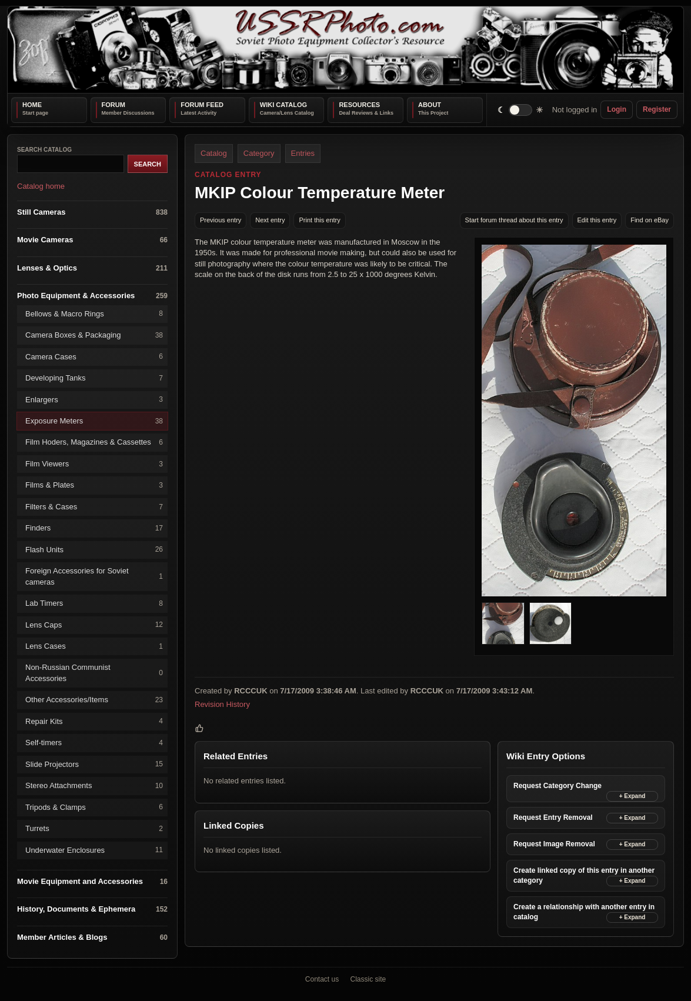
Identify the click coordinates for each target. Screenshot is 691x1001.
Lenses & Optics (92, 268)
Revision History (222, 704)
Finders (94, 528)
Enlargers (94, 400)
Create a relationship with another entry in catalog (584, 912)
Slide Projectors (94, 764)
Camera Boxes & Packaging (94, 336)
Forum (113, 104)
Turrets (94, 829)
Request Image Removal (554, 844)
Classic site (368, 979)
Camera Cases (94, 357)
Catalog (214, 153)
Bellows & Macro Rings (94, 314)
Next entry (270, 219)
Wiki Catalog (283, 104)
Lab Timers (94, 604)
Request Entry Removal (553, 817)
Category (259, 153)
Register (657, 109)
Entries (303, 153)
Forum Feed (202, 104)
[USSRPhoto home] (345, 49)
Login (616, 109)
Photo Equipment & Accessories (92, 296)
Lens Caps (94, 625)
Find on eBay (649, 219)
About (429, 104)
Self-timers (94, 743)
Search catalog (44, 149)
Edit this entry (597, 219)
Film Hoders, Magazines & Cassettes (94, 443)
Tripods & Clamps (94, 807)
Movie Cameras (92, 240)
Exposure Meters (94, 421)
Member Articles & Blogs (92, 937)
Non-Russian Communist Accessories (94, 672)
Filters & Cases (94, 507)
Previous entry (220, 219)
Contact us (322, 979)
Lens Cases (94, 647)
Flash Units (94, 550)
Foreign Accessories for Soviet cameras (94, 576)
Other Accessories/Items (94, 700)
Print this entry (319, 219)
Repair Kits (94, 721)
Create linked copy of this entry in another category (584, 875)
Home (32, 104)
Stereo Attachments (94, 786)
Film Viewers (94, 464)
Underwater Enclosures (94, 850)
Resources (359, 104)
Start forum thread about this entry (514, 219)
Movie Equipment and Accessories (92, 882)
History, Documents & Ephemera (92, 910)
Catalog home (41, 186)
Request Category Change (557, 786)
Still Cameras (92, 212)
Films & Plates (94, 486)
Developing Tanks (94, 378)
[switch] (521, 110)
